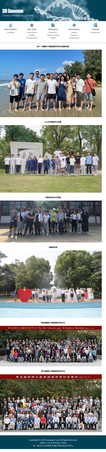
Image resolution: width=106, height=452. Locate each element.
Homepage (10, 32)
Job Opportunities (32, 38)
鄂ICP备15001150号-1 (63, 446)
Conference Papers (53, 35)
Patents (52, 38)
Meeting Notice (74, 38)
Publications (53, 32)
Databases (74, 35)
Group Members (31, 32)
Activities (32, 35)
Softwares (74, 32)
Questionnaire (95, 32)
